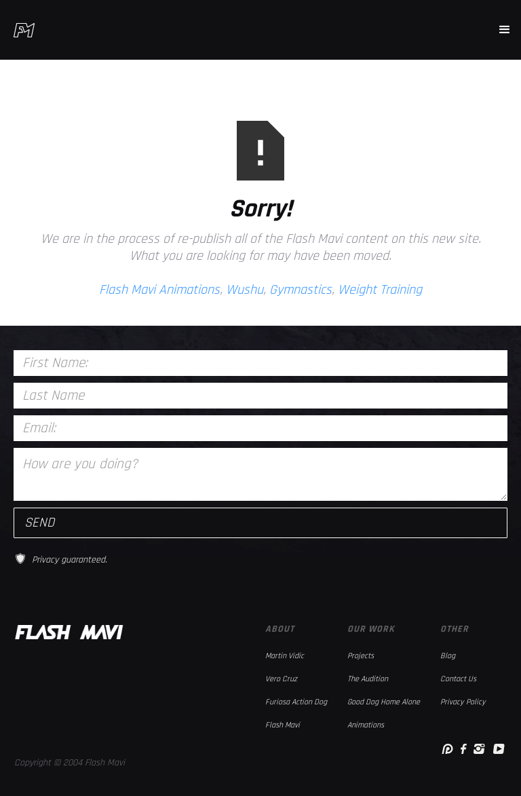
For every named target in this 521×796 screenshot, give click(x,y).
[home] (24, 30)
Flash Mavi (282, 725)
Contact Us (458, 679)
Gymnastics (300, 290)
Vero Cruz (281, 679)
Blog (447, 656)
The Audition (367, 679)
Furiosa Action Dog (296, 702)
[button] (504, 30)
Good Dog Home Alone (383, 702)
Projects (360, 656)
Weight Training (380, 290)
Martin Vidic (284, 656)
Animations (365, 725)
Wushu (244, 290)
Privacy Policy (463, 702)
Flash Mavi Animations (159, 290)
